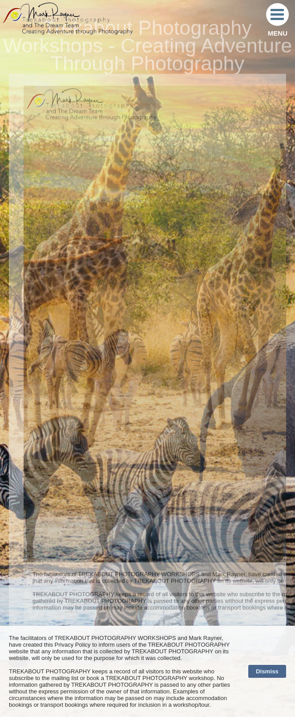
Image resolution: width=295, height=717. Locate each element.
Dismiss (267, 671)
